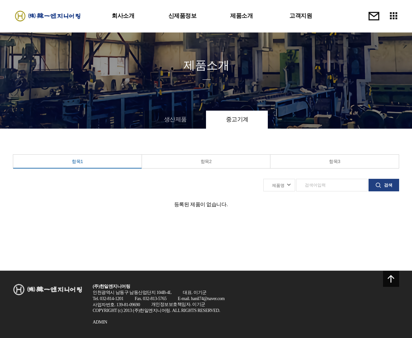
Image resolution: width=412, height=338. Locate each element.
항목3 (334, 161)
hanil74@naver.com (207, 298)
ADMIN (100, 322)
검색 (384, 185)
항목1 (77, 161)
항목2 (206, 161)
